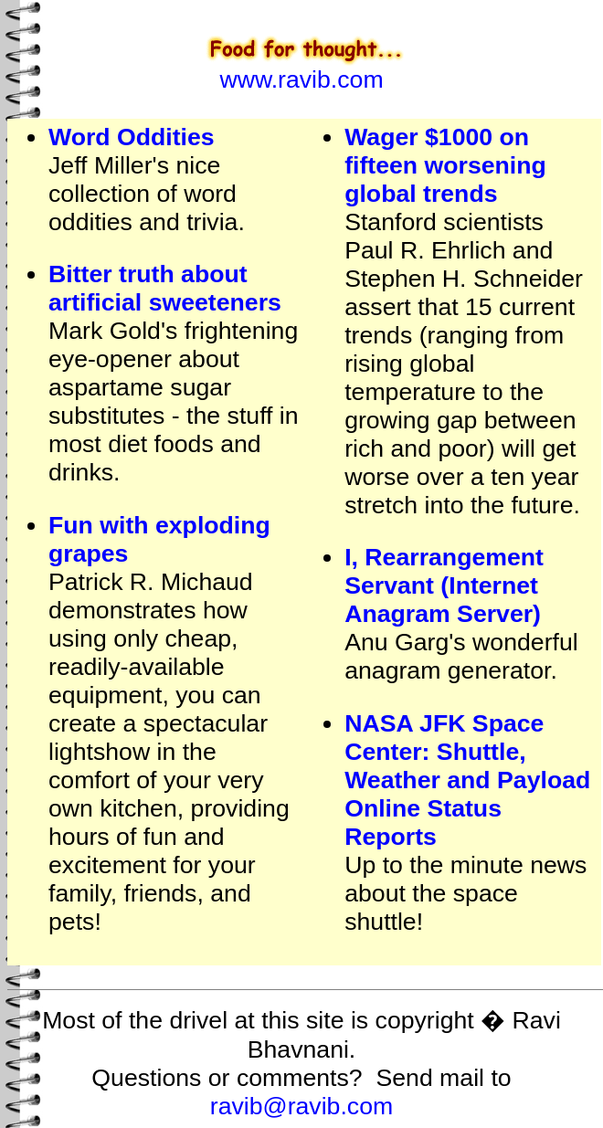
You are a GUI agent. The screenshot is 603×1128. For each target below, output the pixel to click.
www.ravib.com (301, 79)
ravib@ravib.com (301, 1106)
